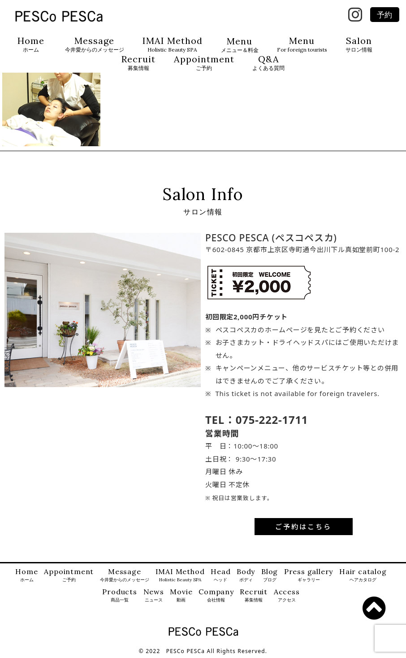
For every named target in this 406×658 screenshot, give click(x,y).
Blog (269, 575)
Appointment (204, 63)
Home (30, 44)
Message (94, 44)
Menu (240, 45)
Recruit (138, 63)
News (153, 595)
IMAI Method (173, 44)
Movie (181, 595)
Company (216, 595)
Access (287, 595)
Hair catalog (363, 575)
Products (119, 595)
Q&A (268, 63)
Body (246, 575)
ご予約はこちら (303, 526)
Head (220, 575)
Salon (359, 44)
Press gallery (308, 575)
